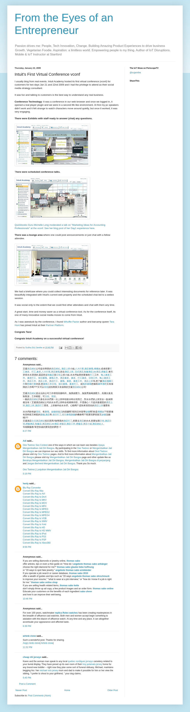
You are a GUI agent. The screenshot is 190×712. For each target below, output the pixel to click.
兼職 (62, 381)
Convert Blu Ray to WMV (35, 521)
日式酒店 (79, 371)
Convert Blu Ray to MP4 (34, 506)
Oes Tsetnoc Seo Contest (35, 445)
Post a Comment (27, 684)
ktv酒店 (97, 371)
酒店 (47, 414)
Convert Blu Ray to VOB (34, 518)
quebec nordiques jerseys (80, 661)
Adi (24, 441)
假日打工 (57, 414)
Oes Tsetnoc (83, 448)
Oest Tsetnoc (101, 451)
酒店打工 (53, 381)
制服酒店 (88, 371)
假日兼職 (42, 378)
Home (67, 690)
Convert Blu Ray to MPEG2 (36, 512)
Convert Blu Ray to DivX (34, 497)
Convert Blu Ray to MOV (35, 503)
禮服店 (104, 371)
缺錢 (53, 411)
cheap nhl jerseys (32, 657)
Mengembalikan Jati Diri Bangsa (65, 457)
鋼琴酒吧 (102, 384)
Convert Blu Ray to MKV (35, 500)
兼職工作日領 (49, 384)
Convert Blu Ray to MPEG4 (36, 515)
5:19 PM (27, 473)
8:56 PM (27, 547)
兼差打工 (31, 378)
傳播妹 (97, 368)
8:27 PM (27, 431)
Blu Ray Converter (32, 487)
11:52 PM (27, 647)
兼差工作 (77, 381)
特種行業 (31, 384)
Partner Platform (55, 325)
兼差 (39, 371)
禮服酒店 (30, 424)
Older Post (112, 690)
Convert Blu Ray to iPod (34, 533)
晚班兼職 (87, 384)
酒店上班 (65, 368)
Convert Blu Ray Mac (33, 491)
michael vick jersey (49, 670)
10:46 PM (27, 598)
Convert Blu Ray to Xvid (34, 524)
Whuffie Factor (71, 321)
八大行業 (79, 368)
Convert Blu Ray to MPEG (35, 509)
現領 (46, 387)
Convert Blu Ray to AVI (34, 493)
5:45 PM (27, 677)
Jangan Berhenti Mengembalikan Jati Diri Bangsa (51, 463)
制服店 (51, 375)
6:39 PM (27, 626)
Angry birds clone (31, 643)
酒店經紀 (31, 368)
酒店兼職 (88, 368)
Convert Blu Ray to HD (34, 527)
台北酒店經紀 (38, 421)
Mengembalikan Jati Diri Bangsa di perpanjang (87, 460)
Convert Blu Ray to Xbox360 (36, 543)
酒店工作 (31, 381)
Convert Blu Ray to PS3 (34, 536)
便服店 (59, 411)
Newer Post (21, 690)
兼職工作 (53, 378)
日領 (58, 375)
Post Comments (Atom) (39, 695)
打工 (34, 371)
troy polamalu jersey (92, 664)
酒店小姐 (87, 424)
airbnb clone (29, 636)
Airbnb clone (46, 643)
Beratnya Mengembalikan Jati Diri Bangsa (43, 460)
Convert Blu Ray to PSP (34, 539)
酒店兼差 (64, 378)
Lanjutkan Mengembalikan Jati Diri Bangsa (57, 469)
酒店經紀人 (97, 424)
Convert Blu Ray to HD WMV (37, 530)
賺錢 (42, 414)
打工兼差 (82, 378)
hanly (25, 483)
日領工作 (93, 378)
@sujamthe (135, 72)
